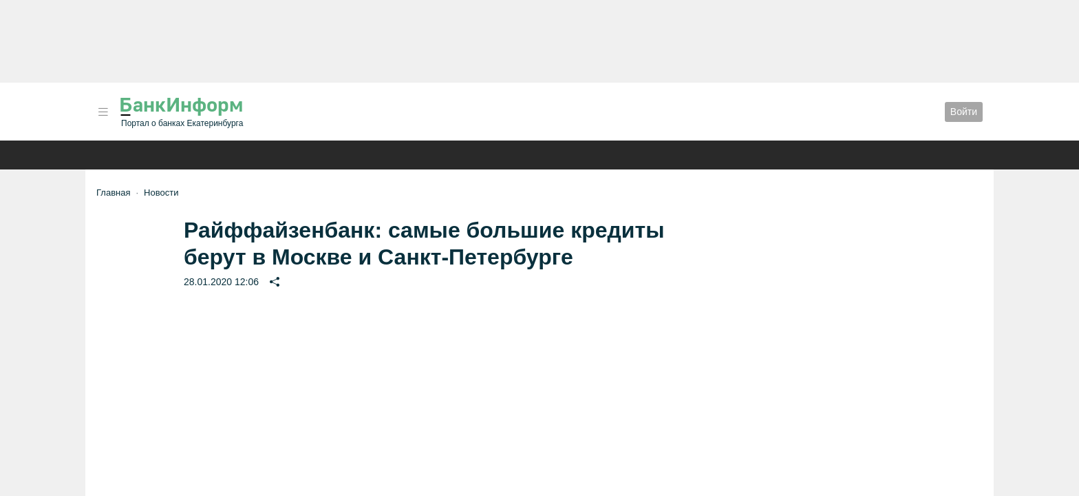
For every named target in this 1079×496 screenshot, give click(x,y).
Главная (113, 192)
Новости (161, 192)
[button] (103, 112)
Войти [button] (963, 111)
